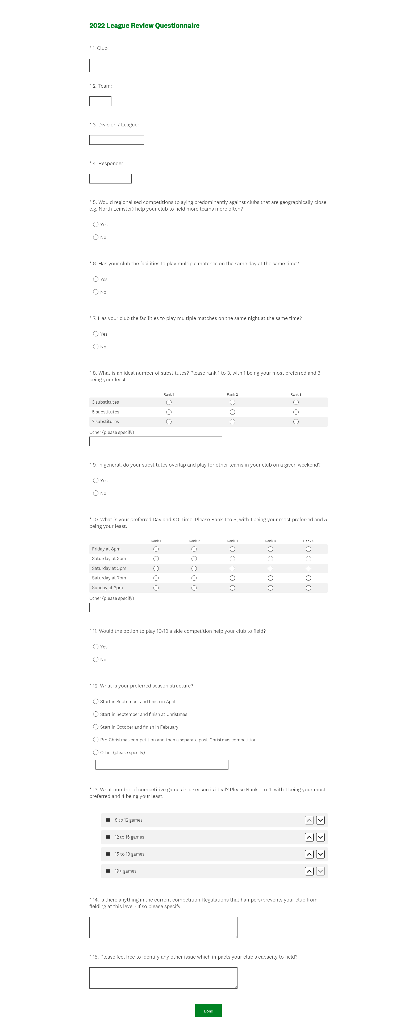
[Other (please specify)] (168, 717)
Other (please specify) (111, 402)
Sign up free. (235, 978)
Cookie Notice (216, 1004)
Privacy (197, 1004)
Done (208, 947)
